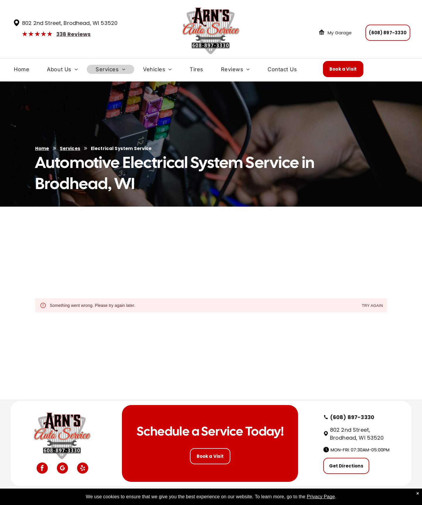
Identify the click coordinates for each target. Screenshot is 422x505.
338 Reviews (73, 34)
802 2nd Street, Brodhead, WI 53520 (70, 23)
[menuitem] (21, 71)
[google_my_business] (62, 469)
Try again (372, 305)
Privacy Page (321, 496)
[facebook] (42, 469)
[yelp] (82, 469)
